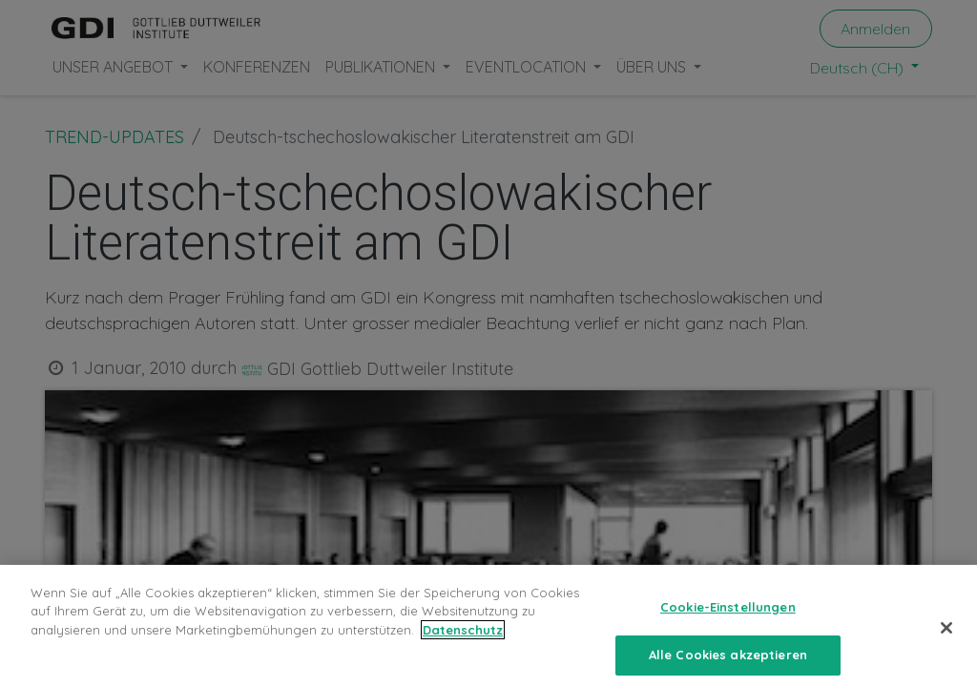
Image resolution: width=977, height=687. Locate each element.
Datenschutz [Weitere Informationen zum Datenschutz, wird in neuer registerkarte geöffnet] (463, 645)
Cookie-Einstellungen (728, 622)
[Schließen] (946, 643)
